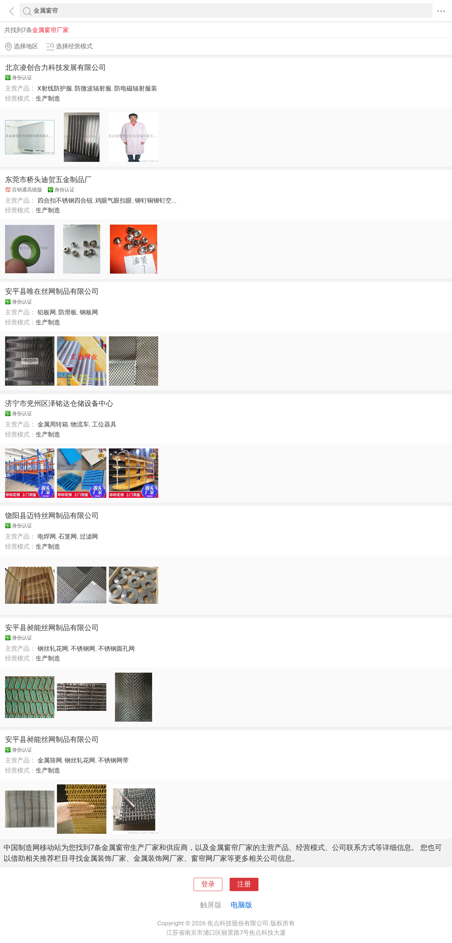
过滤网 (89, 536)
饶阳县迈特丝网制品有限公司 (52, 515)
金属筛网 (49, 760)
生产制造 (48, 98)
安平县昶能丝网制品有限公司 (52, 627)
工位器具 (104, 424)
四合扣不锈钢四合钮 (65, 200)
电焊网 (46, 536)
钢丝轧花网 (52, 648)
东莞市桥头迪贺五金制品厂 (48, 179)
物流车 (80, 424)
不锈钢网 (83, 648)
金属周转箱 (52, 424)
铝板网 (46, 312)
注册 (244, 884)
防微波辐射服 (93, 88)
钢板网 (89, 312)
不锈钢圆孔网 (116, 648)
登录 (208, 884)
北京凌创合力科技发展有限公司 (55, 67)
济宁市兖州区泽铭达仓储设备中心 (59, 403)
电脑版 (241, 904)
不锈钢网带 (113, 760)
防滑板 (67, 312)
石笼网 (67, 536)
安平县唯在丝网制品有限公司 (52, 291)
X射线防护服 (54, 88)
